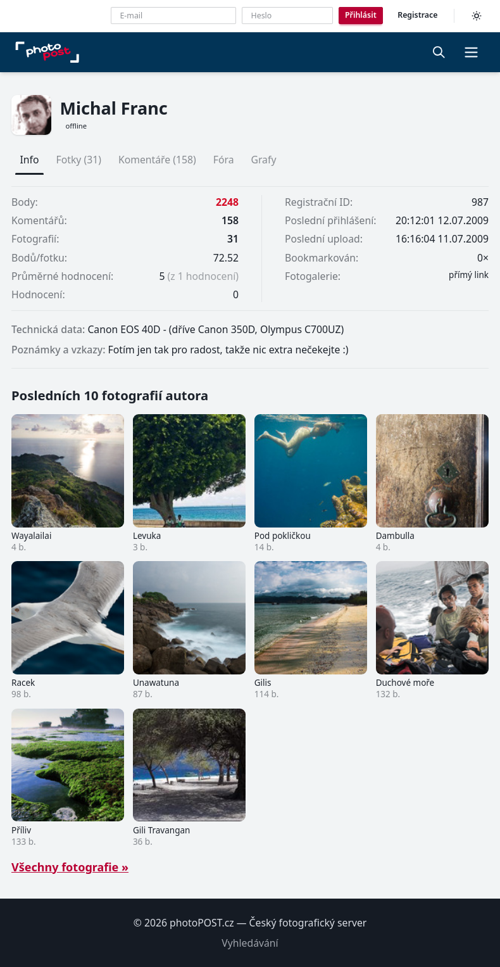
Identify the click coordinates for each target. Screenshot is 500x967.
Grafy (263, 160)
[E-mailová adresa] (173, 15)
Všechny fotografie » (69, 867)
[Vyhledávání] (439, 52)
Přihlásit (361, 14)
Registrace (417, 14)
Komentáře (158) (157, 160)
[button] (471, 52)
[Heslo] (287, 15)
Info (29, 160)
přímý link (469, 275)
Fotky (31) (78, 160)
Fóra (223, 160)
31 (233, 239)
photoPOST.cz (202, 923)
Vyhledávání (250, 943)
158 (230, 220)
